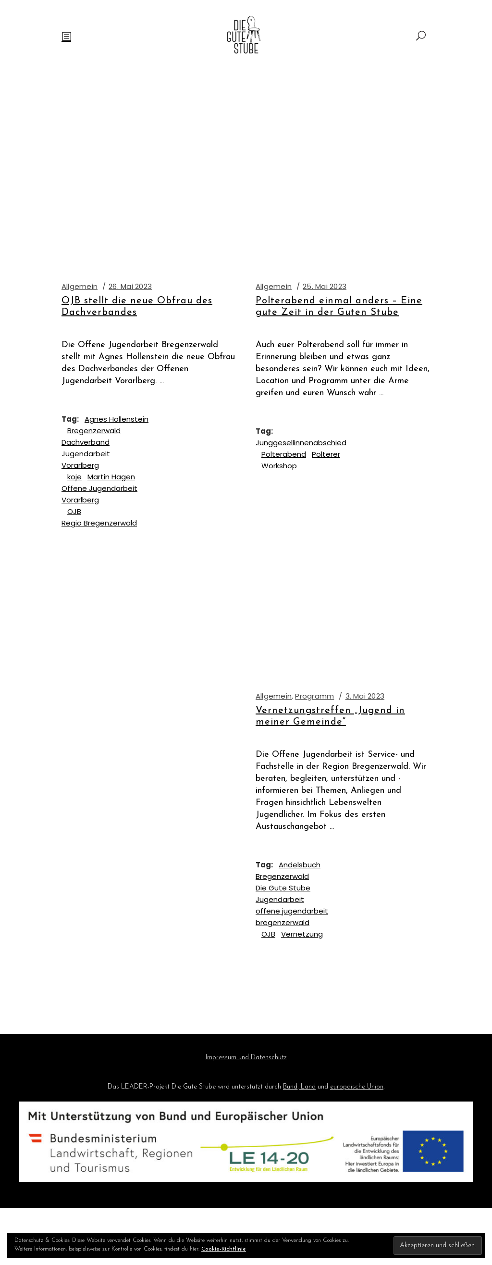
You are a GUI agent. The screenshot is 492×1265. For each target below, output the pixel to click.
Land (307, 1086)
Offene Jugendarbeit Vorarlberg (99, 494)
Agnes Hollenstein (116, 419)
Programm (314, 696)
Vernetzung (302, 934)
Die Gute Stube (283, 888)
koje (74, 477)
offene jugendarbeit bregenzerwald (292, 916)
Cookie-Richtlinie (223, 1249)
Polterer (326, 454)
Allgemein (80, 286)
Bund (290, 1086)
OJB (74, 511)
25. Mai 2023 (324, 286)
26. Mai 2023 (130, 286)
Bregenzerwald (94, 431)
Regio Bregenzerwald (99, 523)
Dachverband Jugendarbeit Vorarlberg (86, 453)
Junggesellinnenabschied (301, 443)
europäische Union (356, 1086)
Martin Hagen (111, 477)
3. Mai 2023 (364, 696)
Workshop (279, 466)
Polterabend (283, 454)
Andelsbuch (299, 865)
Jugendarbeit (280, 899)
